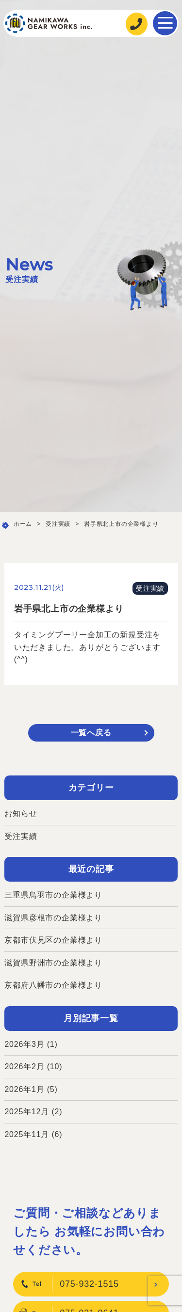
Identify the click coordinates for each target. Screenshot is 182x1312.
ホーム (23, 524)
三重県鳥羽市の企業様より (53, 895)
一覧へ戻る (91, 732)
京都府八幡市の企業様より (53, 985)
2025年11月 (26, 1134)
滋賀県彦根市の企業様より (53, 918)
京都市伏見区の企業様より (53, 940)
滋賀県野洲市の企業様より (53, 963)
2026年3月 (24, 1044)
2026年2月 (24, 1066)
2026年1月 (24, 1089)
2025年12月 (26, 1111)
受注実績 (58, 524)
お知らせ (20, 813)
